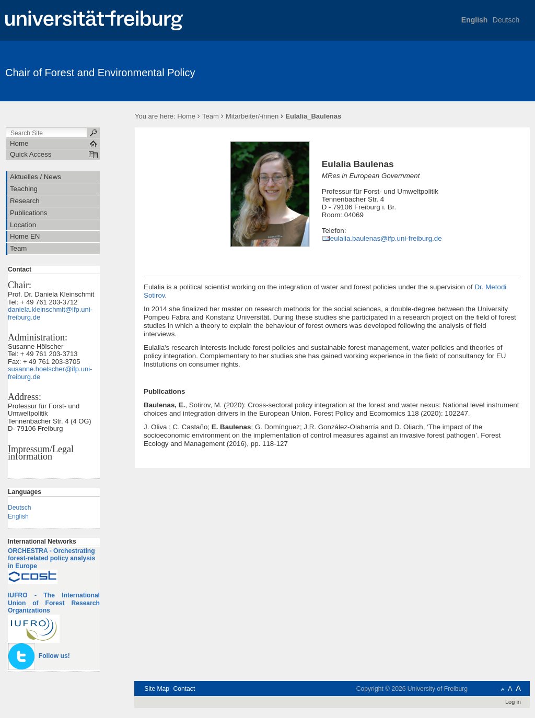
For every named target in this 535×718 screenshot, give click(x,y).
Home (186, 116)
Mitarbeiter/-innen (252, 116)
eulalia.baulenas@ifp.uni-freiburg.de (386, 238)
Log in (513, 702)
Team (210, 116)
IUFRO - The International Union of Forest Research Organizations (54, 603)
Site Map (156, 688)
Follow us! (54, 656)
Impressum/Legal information (41, 453)
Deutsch (506, 20)
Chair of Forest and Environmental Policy (100, 72)
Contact (184, 688)
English (474, 20)
